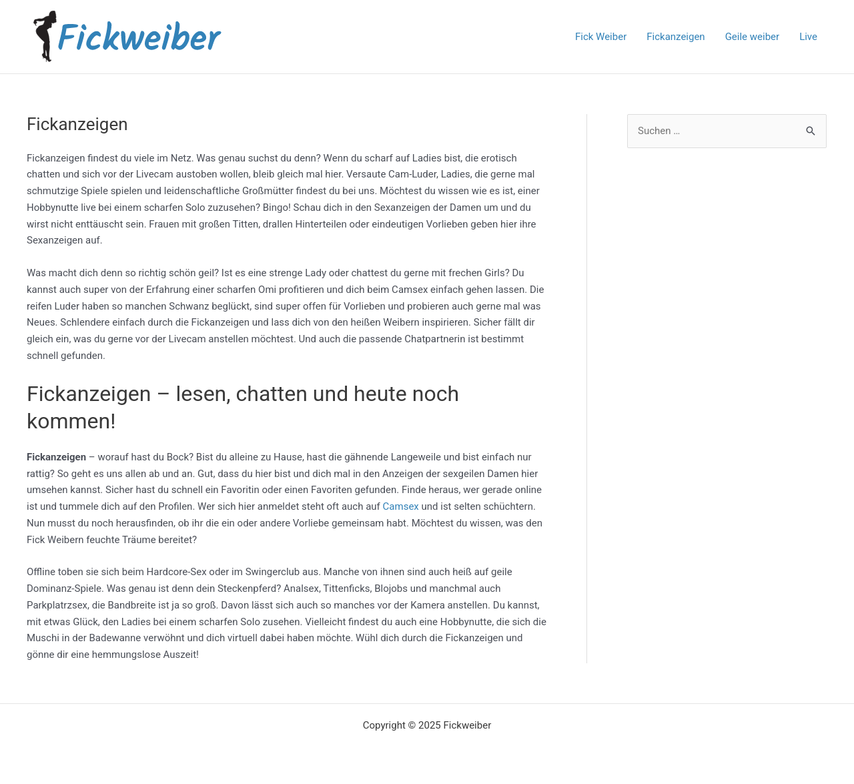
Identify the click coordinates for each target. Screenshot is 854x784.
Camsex (402, 506)
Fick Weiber (600, 37)
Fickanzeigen (676, 37)
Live (808, 37)
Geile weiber (752, 37)
